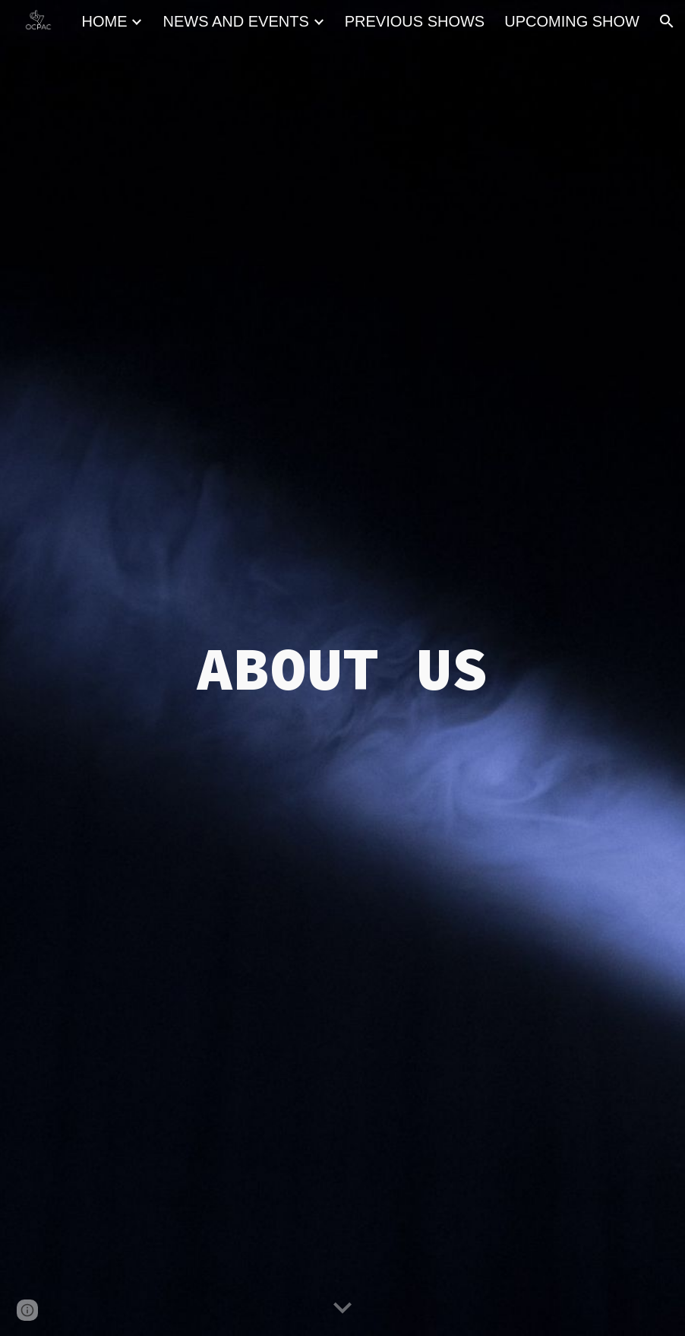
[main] (343, 668)
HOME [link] (104, 21)
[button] (667, 21)
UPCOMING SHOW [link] (571, 21)
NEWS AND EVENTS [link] (235, 21)
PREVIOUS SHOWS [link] (415, 21)
